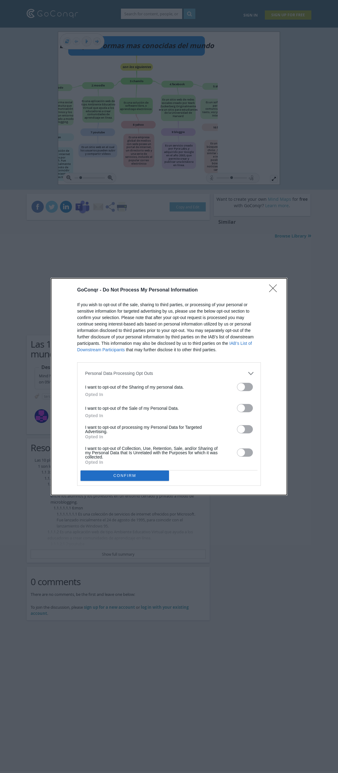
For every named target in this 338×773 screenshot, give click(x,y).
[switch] (245, 387)
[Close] (275, 290)
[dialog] (169, 386)
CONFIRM (124, 475)
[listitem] (169, 373)
